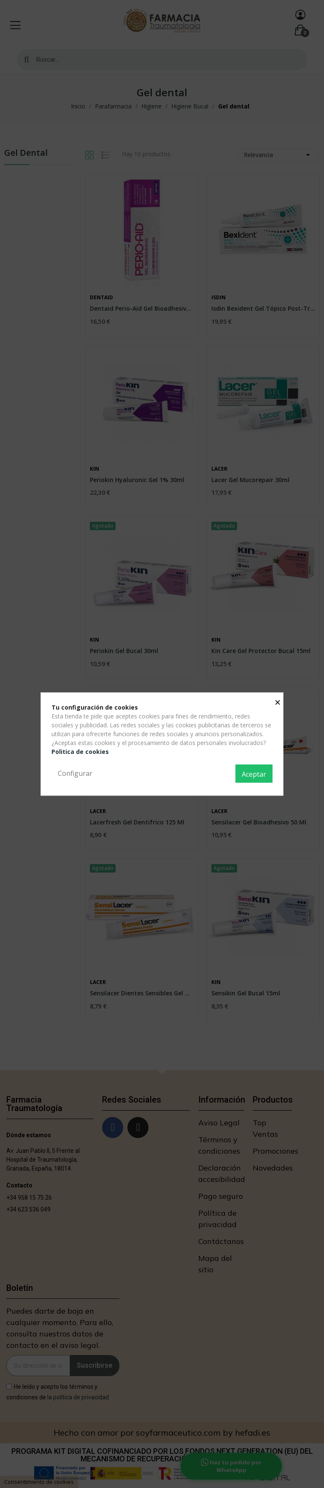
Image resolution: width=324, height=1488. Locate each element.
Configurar (75, 773)
